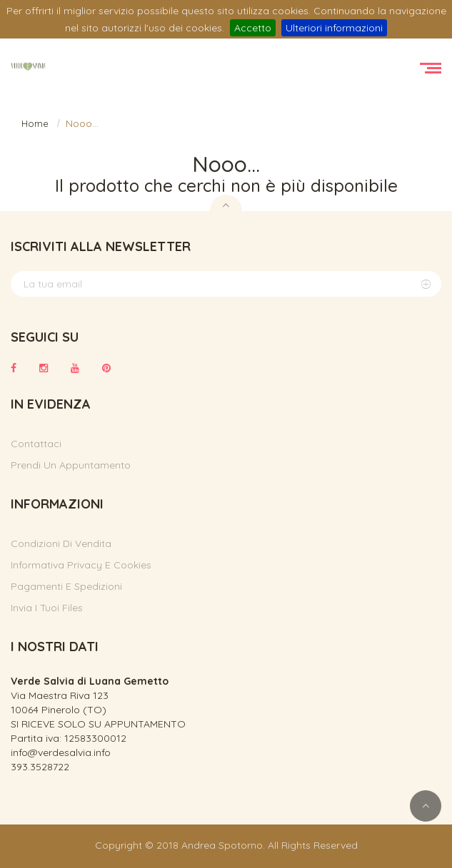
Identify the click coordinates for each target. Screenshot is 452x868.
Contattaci (36, 443)
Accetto (252, 27)
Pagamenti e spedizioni (66, 586)
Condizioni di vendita (61, 543)
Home (35, 123)
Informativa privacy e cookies (81, 564)
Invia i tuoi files (47, 607)
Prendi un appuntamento (71, 465)
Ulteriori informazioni (334, 27)
